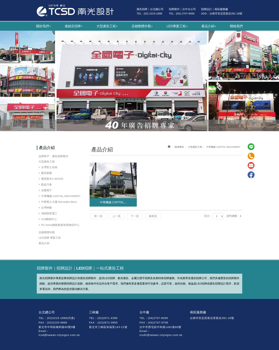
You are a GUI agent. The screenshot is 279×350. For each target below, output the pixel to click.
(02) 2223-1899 (153, 13)
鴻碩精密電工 (49, 213)
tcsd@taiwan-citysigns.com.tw (59, 334)
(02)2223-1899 (57, 318)
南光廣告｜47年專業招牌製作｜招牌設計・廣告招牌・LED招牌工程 (75, 10)
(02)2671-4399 (108, 318)
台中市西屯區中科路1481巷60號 (160, 327)
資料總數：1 (233, 215)
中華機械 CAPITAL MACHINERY (61, 196)
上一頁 (116, 216)
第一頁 (98, 216)
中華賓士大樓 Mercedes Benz (59, 201)
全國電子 (46, 190)
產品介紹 (44, 243)
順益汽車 (46, 184)
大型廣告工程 (47, 161)
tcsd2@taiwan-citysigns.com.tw (161, 334)
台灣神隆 (46, 207)
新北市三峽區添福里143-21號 (108, 327)
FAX (41, 322)
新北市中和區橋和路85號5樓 (57, 327)
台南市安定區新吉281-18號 (225, 13)
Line (251, 146)
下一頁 (135, 216)
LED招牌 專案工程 (50, 237)
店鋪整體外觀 (47, 232)
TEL (41, 318)
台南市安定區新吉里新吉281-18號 (212, 318)
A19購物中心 (49, 219)
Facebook (251, 175)
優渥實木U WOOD (52, 178)
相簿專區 (179, 147)
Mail (251, 165)
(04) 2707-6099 (185, 13)
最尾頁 (153, 216)
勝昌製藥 (46, 172)
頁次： (208, 215)
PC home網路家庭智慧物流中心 (60, 224)
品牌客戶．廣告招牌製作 (53, 156)
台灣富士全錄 (49, 167)
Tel (251, 156)
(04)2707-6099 (158, 318)
